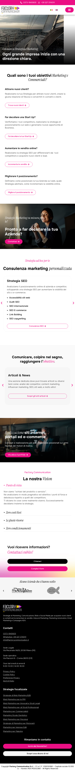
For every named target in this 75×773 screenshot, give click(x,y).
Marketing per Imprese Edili (15, 727)
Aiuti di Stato (8, 681)
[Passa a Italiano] (51, 10)
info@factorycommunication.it (16, 640)
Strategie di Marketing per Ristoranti (19, 723)
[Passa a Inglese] (56, 10)
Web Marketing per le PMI (14, 699)
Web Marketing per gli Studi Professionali (21, 707)
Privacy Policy (9, 671)
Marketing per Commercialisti (15, 711)
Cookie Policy (9, 674)
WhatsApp (14, 637)
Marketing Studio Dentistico (15, 715)
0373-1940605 (9, 633)
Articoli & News (19, 375)
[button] (1, 302)
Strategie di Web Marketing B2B (17, 695)
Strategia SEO (17, 281)
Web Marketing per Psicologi (15, 719)
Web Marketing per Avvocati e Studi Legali (21, 703)
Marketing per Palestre (13, 731)
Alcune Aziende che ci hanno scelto (38, 582)
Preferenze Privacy (11, 678)
